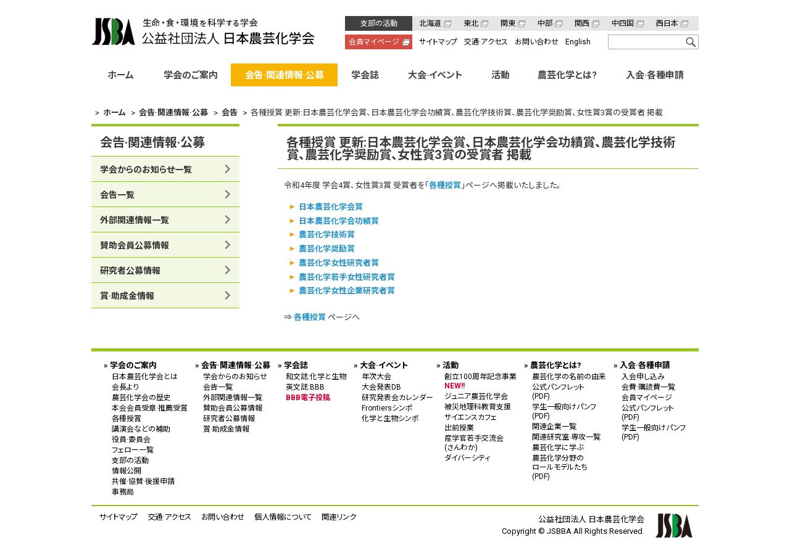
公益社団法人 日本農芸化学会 (203, 31)
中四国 (623, 23)
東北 (471, 23)
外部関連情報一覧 (134, 220)
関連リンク (339, 516)
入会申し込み (643, 376)
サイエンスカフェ (470, 416)
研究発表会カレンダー (397, 397)
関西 (582, 23)
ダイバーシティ (467, 457)
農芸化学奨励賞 (327, 248)
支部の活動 (378, 23)
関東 (508, 23)
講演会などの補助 (141, 428)
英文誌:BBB (305, 386)
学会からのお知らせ (235, 376)
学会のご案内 (191, 75)
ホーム (120, 75)
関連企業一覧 (554, 426)
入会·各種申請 (655, 75)
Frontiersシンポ (387, 407)
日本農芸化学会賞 (331, 206)
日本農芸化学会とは (145, 376)
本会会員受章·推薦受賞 (150, 407)
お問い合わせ (537, 42)
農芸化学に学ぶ (557, 447)
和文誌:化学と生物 (316, 376)
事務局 (123, 491)
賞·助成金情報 (127, 296)
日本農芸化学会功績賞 (339, 220)
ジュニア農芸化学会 (476, 395)
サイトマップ (438, 42)
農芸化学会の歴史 (141, 397)
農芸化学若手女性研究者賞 (347, 276)
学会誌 (365, 75)
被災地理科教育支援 (477, 406)
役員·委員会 (131, 439)
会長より (125, 386)
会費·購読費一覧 (648, 386)
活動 (500, 75)
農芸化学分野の (569, 466)
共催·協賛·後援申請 (143, 481)
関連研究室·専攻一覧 (566, 436)
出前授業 (459, 427)
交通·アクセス (486, 42)
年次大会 (376, 376)
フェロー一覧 (133, 449)
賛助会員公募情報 (134, 245)
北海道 (430, 23)
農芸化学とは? (567, 75)
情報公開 (126, 470)
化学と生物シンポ (390, 418)
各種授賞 (445, 185)
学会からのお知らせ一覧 (146, 169)
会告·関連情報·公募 (284, 75)
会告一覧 (117, 195)
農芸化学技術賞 (327, 234)
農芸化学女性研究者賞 (339, 262)
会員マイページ (374, 42)
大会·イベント (435, 75)
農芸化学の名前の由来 (569, 376)
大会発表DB (381, 386)
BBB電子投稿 (308, 397)
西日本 (667, 23)
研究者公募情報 (130, 271)
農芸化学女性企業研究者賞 (347, 290)
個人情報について (283, 516)
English (578, 42)
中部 (545, 23)
